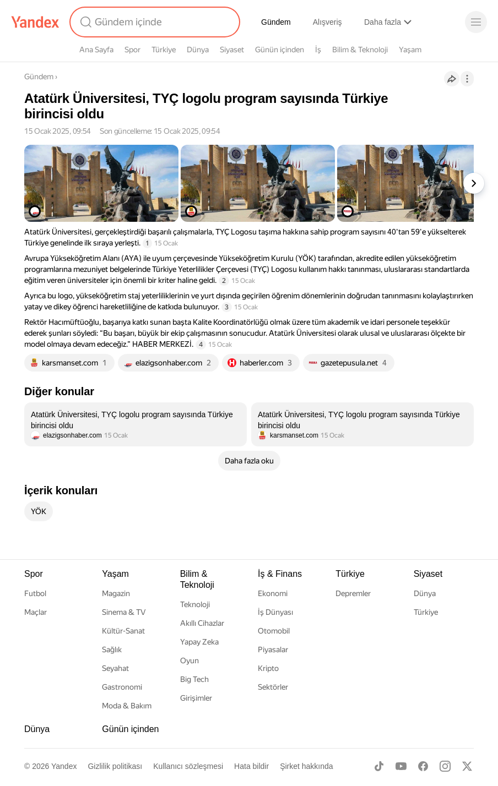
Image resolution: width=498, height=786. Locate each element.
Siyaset (232, 49)
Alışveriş (327, 22)
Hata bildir (251, 766)
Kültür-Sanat (123, 630)
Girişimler (196, 698)
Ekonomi (273, 593)
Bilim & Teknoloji (360, 49)
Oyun (189, 660)
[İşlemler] (467, 78)
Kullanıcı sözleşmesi (188, 766)
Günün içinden (279, 49)
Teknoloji (195, 604)
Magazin (116, 593)
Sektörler (273, 687)
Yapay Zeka (199, 641)
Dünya (198, 49)
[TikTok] (379, 766)
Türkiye (163, 49)
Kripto (268, 668)
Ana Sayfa (96, 49)
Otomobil (274, 630)
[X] (467, 766)
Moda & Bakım (126, 705)
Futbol (35, 593)
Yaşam (410, 49)
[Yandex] (35, 22)
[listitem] (135, 424)
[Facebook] (423, 766)
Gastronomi (122, 687)
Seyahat (115, 668)
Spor (132, 49)
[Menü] (476, 22)
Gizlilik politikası (115, 766)
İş (318, 49)
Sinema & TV (123, 612)
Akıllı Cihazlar (202, 623)
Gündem (276, 22)
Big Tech (194, 679)
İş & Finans (280, 573)
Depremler (353, 593)
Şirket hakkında (306, 766)
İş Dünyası (275, 612)
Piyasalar (273, 649)
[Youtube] (401, 766)
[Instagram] (445, 766)
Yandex (64, 766)
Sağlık (112, 649)
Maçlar (35, 612)
